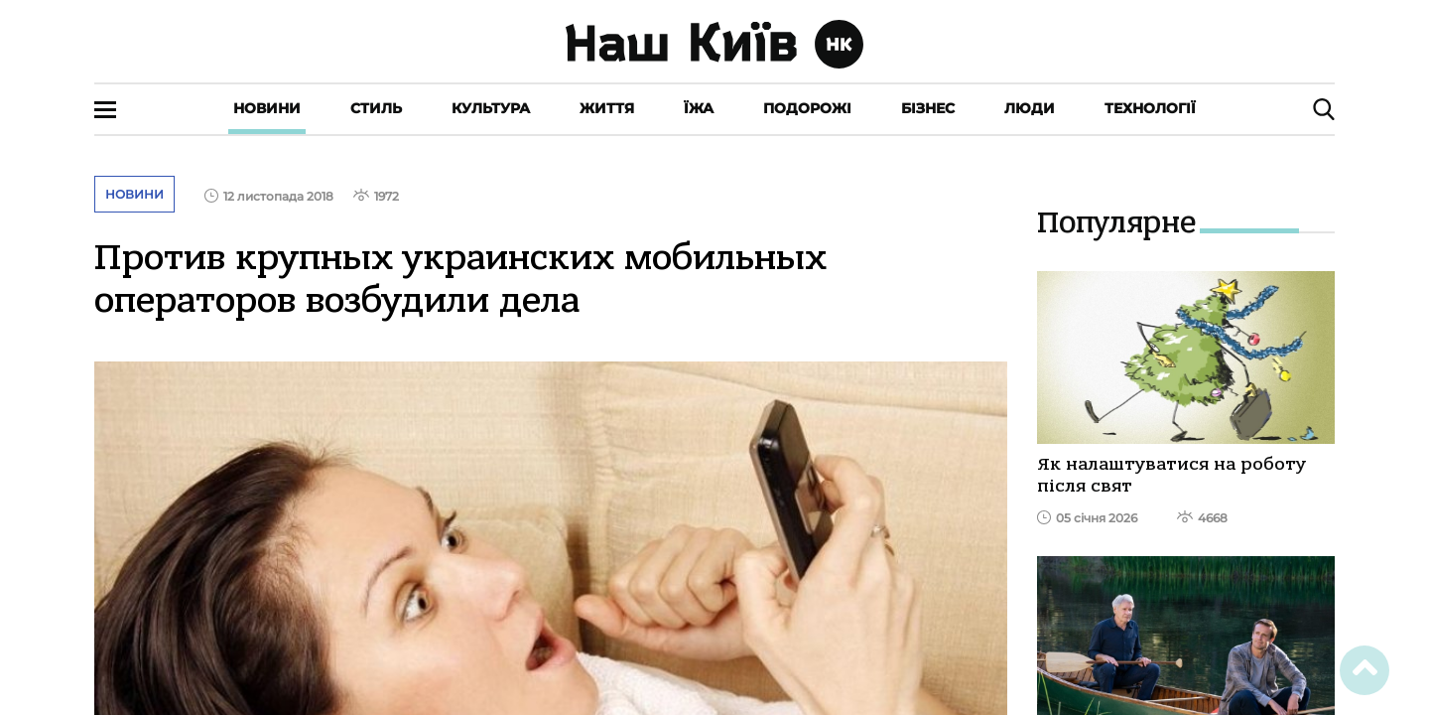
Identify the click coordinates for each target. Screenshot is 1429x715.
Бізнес (928, 108)
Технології (1150, 108)
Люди (1029, 108)
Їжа (699, 108)
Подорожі (807, 108)
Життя (607, 108)
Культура (491, 108)
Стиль (376, 108)
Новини (267, 108)
